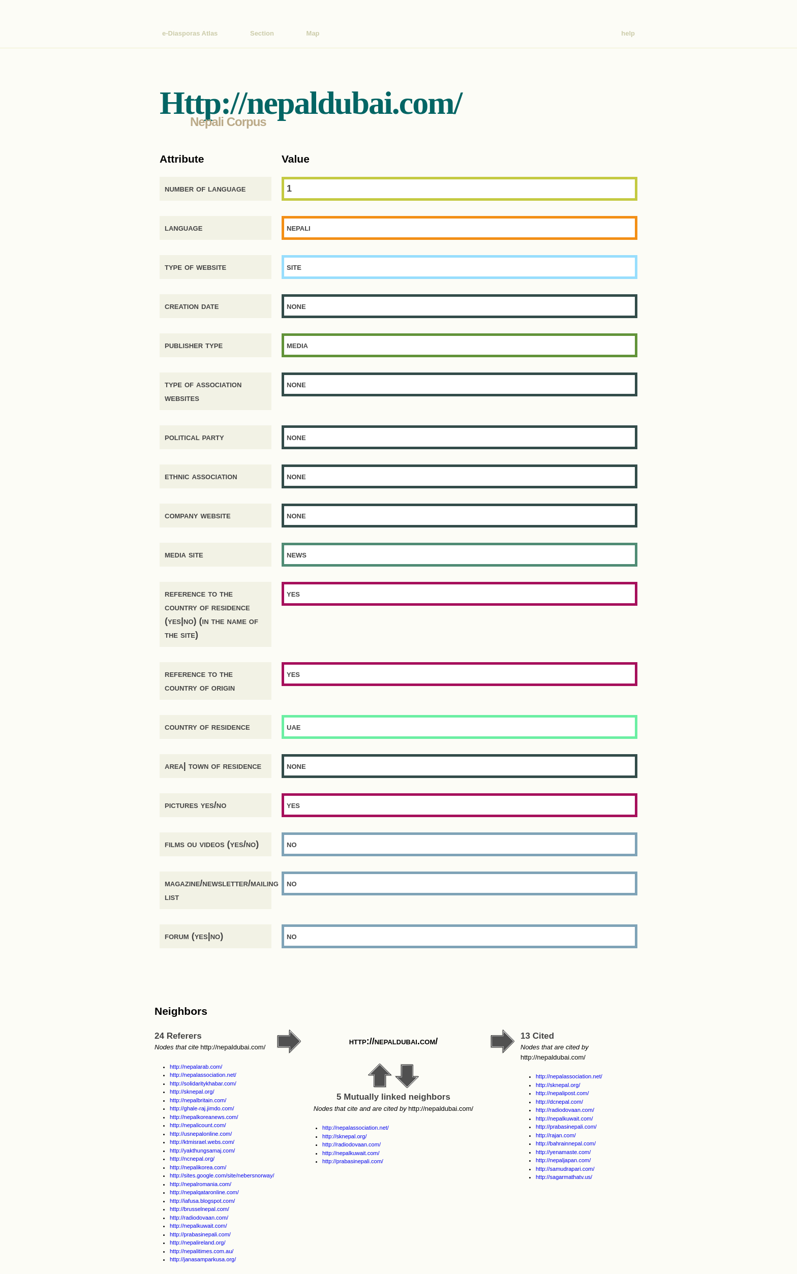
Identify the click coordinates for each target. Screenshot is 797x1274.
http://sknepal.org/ (192, 1092)
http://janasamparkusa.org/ (203, 1259)
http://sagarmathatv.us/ (564, 1177)
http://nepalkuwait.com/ (198, 1226)
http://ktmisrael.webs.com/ (202, 1142)
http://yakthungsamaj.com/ (202, 1150)
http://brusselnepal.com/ (199, 1209)
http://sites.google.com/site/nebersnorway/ (222, 1175)
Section (262, 33)
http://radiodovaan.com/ (199, 1218)
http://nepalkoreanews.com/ (204, 1117)
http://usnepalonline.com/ (201, 1134)
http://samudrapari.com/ (565, 1169)
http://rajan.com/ (556, 1135)
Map (313, 33)
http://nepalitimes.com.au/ (201, 1251)
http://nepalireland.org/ (197, 1242)
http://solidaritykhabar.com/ (203, 1083)
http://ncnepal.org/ (192, 1159)
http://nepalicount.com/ (198, 1125)
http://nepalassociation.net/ (203, 1075)
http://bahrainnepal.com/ (566, 1143)
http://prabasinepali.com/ (200, 1234)
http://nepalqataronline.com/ (204, 1192)
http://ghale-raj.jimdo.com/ (202, 1108)
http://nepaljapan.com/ (563, 1160)
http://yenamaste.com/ (563, 1152)
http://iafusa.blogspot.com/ (202, 1201)
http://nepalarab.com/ (196, 1067)
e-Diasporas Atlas (190, 33)
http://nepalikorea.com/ (198, 1167)
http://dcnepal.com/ (559, 1102)
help (628, 33)
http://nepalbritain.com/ (198, 1100)
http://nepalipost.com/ (562, 1093)
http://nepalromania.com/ (200, 1184)
